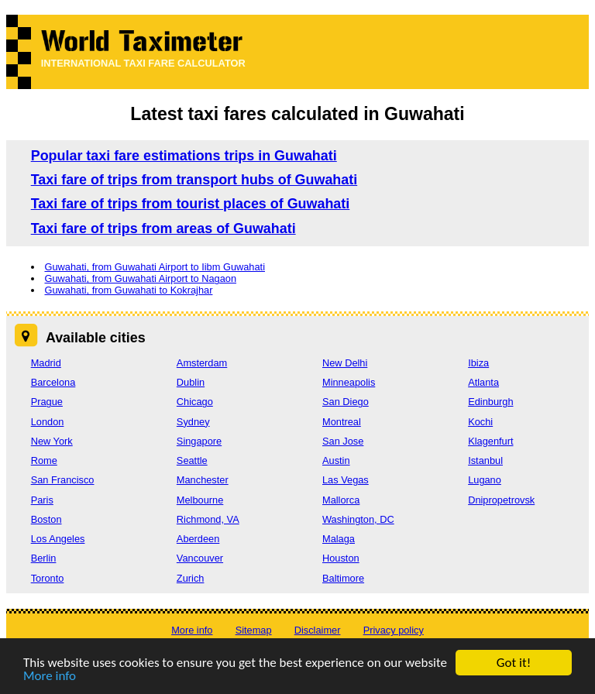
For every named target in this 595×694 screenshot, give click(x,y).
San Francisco (63, 480)
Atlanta (483, 382)
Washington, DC (358, 519)
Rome (44, 460)
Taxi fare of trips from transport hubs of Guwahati (194, 179)
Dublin (191, 382)
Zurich (191, 578)
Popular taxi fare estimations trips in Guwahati (184, 155)
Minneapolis (348, 382)
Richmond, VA (208, 519)
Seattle (192, 460)
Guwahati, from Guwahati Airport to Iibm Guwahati (154, 267)
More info (49, 676)
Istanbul (485, 460)
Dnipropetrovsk (501, 500)
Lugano (484, 480)
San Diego (345, 401)
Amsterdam (202, 363)
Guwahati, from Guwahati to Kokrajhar (128, 290)
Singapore (199, 441)
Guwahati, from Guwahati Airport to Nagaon (140, 278)
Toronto (47, 578)
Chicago (195, 401)
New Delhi (344, 363)
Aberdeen (198, 539)
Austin (336, 460)
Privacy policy (393, 630)
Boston (46, 519)
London (47, 422)
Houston (340, 558)
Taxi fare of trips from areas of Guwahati (163, 228)
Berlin (44, 558)
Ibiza (478, 363)
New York (52, 441)
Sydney (193, 422)
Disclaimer (317, 630)
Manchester (203, 480)
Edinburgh (490, 401)
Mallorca (340, 500)
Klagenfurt (490, 441)
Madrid (46, 363)
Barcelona (53, 382)
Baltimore (343, 578)
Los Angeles (58, 539)
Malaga (338, 539)
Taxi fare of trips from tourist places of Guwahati (190, 203)
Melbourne (200, 500)
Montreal (341, 422)
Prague (47, 401)
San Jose (342, 441)
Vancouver (200, 558)
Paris (42, 500)
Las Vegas (345, 480)
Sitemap (254, 630)
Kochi (480, 422)
